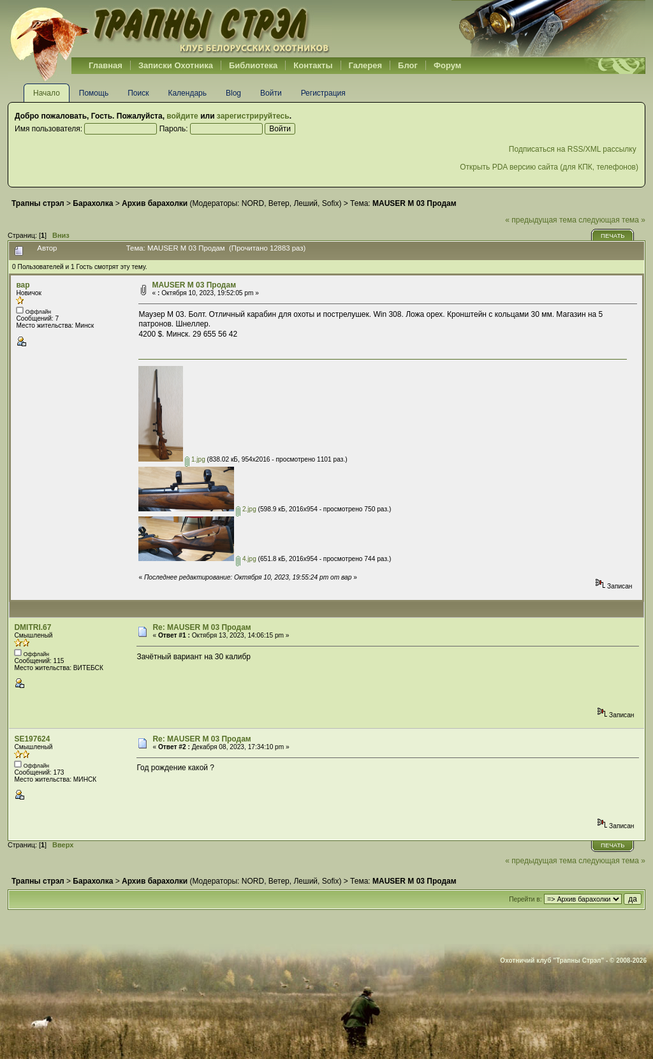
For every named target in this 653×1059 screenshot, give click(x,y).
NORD (253, 203)
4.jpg (246, 558)
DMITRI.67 (32, 627)
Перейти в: (525, 899)
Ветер (279, 203)
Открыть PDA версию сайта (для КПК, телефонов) (549, 167)
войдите (182, 116)
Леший (305, 203)
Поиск (138, 93)
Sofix (330, 203)
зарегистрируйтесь (253, 116)
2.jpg (246, 509)
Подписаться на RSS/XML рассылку (573, 149)
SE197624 (32, 738)
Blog (233, 93)
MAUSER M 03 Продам (194, 285)
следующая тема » (611, 219)
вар (22, 285)
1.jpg (195, 459)
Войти (271, 93)
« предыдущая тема (540, 219)
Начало (46, 93)
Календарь (187, 93)
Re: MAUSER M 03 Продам (201, 627)
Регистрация (323, 93)
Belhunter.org (170, 28)
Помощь (93, 93)
